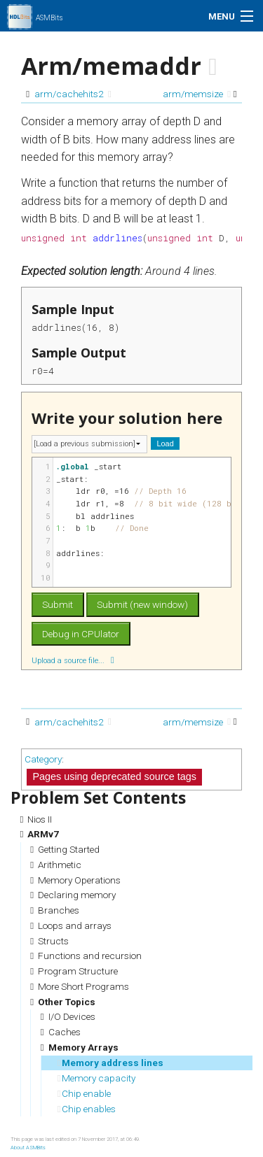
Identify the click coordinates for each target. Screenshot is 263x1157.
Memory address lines (110, 1062)
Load (165, 443)
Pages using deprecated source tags (114, 776)
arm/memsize (197, 93)
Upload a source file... (73, 660)
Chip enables (87, 1108)
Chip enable (84, 1093)
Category (43, 759)
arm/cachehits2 (73, 93)
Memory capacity (96, 1078)
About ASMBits (28, 1147)
